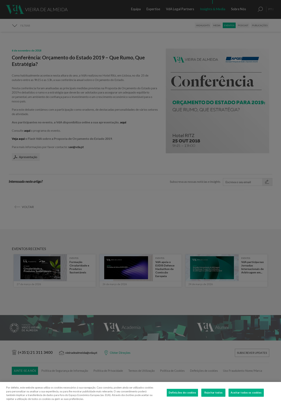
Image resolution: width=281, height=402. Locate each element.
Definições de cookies (182, 395)
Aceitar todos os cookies (246, 395)
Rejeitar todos (213, 395)
